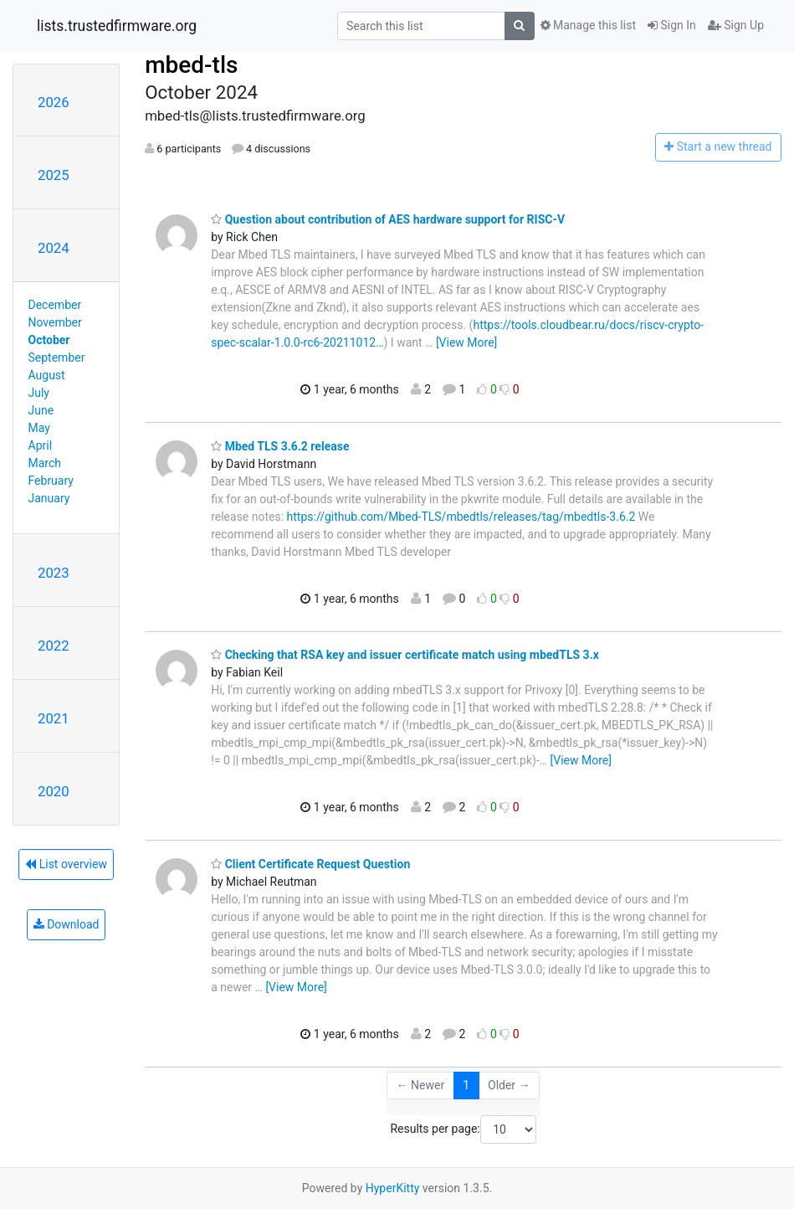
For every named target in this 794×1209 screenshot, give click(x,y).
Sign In (672, 25)
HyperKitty (393, 1188)
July (38, 392)
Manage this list (588, 25)
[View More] (466, 342)
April (40, 445)
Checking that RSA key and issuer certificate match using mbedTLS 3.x (405, 654)
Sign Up (736, 25)
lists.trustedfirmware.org (117, 26)
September (56, 357)
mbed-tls (191, 65)
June (41, 410)
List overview (66, 864)
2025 (53, 175)
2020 (53, 791)
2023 (53, 572)
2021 (53, 718)
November (55, 322)
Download (66, 924)
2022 (53, 645)
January (49, 498)
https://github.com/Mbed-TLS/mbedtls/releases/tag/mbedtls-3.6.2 (461, 516)
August (46, 375)
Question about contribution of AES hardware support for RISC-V (388, 219)
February (51, 480)
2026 (53, 102)
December (55, 304)
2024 (53, 247)
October (49, 340)
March (45, 463)
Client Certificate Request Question (310, 864)
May (39, 428)
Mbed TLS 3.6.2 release (280, 446)
